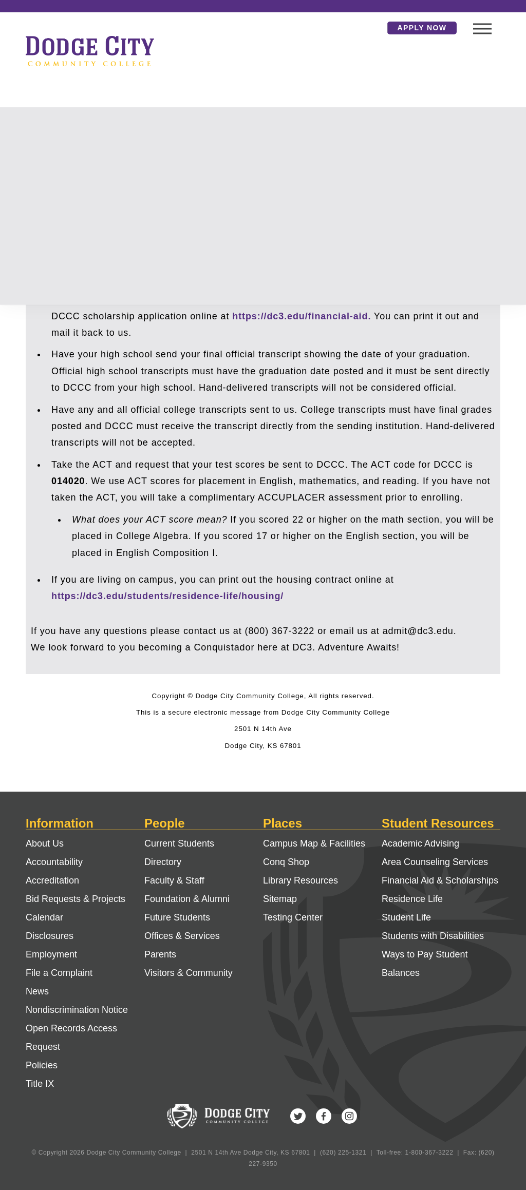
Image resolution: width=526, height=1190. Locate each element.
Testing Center (293, 917)
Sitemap (280, 899)
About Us (45, 843)
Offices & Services (182, 936)
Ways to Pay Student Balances (424, 963)
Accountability (54, 862)
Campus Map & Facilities (314, 843)
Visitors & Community (188, 973)
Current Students (179, 843)
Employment (51, 954)
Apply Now (422, 28)
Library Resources (300, 880)
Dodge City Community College (90, 50)
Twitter (298, 1116)
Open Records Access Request (71, 1037)
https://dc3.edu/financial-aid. (301, 316)
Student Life (406, 917)
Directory (162, 862)
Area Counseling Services (435, 862)
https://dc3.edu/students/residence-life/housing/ (167, 596)
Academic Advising (420, 843)
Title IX (40, 1084)
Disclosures (49, 936)
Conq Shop (286, 862)
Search (371, 27)
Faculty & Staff (174, 880)
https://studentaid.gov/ (106, 299)
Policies (42, 1065)
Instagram (349, 1116)
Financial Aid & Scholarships (440, 880)
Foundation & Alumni (187, 899)
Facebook (323, 1116)
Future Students (177, 917)
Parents (160, 954)
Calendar (44, 917)
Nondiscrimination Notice (77, 1010)
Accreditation (52, 880)
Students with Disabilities (433, 936)
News (37, 991)
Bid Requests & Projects (75, 899)
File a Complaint (59, 973)
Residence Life (412, 899)
